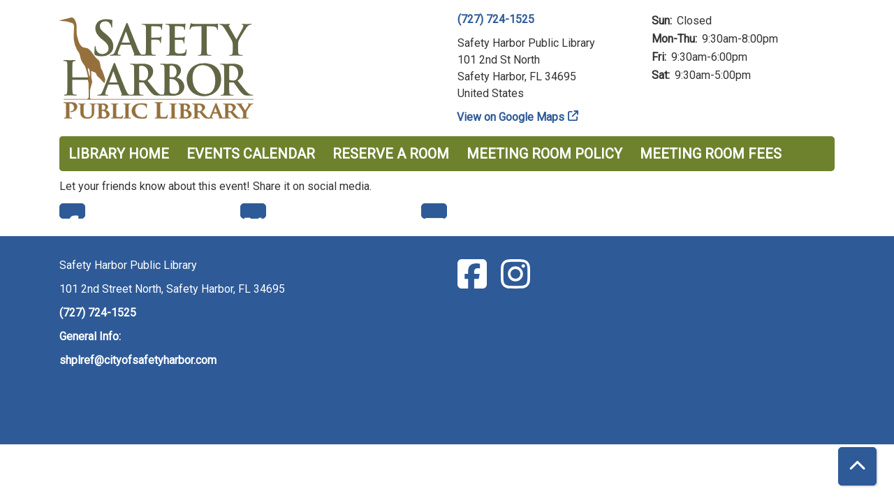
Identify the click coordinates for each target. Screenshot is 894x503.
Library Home (118, 153)
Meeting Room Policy (544, 153)
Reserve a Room (390, 153)
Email (434, 211)
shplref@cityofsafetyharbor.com (138, 360)
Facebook (72, 211)
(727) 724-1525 (495, 19)
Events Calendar (250, 153)
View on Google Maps (510, 117)
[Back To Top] (857, 466)
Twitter (253, 211)
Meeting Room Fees (711, 153)
